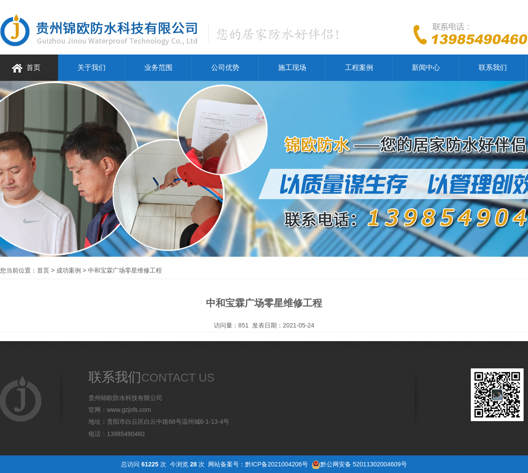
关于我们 (91, 67)
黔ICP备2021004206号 (276, 464)
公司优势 (225, 67)
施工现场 (292, 67)
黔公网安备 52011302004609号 (363, 464)
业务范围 (158, 67)
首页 (33, 67)
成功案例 (68, 270)
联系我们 (493, 67)
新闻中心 (426, 67)
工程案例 (359, 67)
